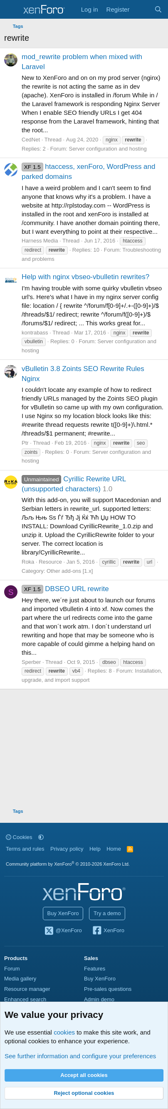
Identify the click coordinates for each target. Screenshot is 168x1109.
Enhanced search (25, 999)
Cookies (19, 837)
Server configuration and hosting (107, 149)
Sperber (31, 662)
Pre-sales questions (107, 989)
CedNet (31, 139)
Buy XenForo (63, 913)
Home (113, 849)
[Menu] (11, 9)
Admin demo (99, 999)
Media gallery (20, 978)
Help (95, 849)
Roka (28, 562)
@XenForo (63, 931)
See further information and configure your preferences (80, 1055)
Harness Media (40, 241)
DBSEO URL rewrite (65, 589)
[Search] (158, 9)
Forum (12, 968)
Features (94, 968)
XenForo (107, 931)
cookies (64, 1032)
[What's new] (141, 9)
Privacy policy (66, 849)
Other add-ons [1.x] (70, 571)
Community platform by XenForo (68, 863)
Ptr (25, 443)
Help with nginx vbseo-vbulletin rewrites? (85, 277)
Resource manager (27, 989)
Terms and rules (25, 849)
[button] (41, 837)
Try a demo (107, 913)
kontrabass (35, 332)
